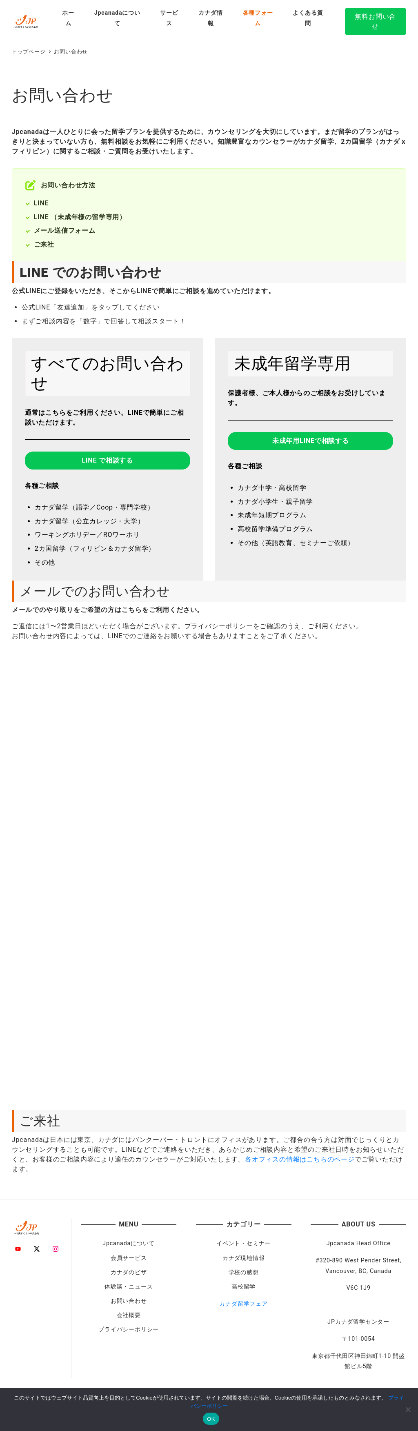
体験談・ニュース (128, 1286)
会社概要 (129, 1315)
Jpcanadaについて (128, 1243)
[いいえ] (408, 1409)
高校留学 (243, 1286)
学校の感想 (244, 1272)
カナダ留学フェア (243, 1303)
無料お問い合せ (375, 21)
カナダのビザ (129, 1272)
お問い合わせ (129, 1300)
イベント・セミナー (243, 1243)
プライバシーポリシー (128, 1329)
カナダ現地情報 (243, 1258)
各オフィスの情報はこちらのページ (300, 1159)
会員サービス (129, 1258)
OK (211, 1419)
